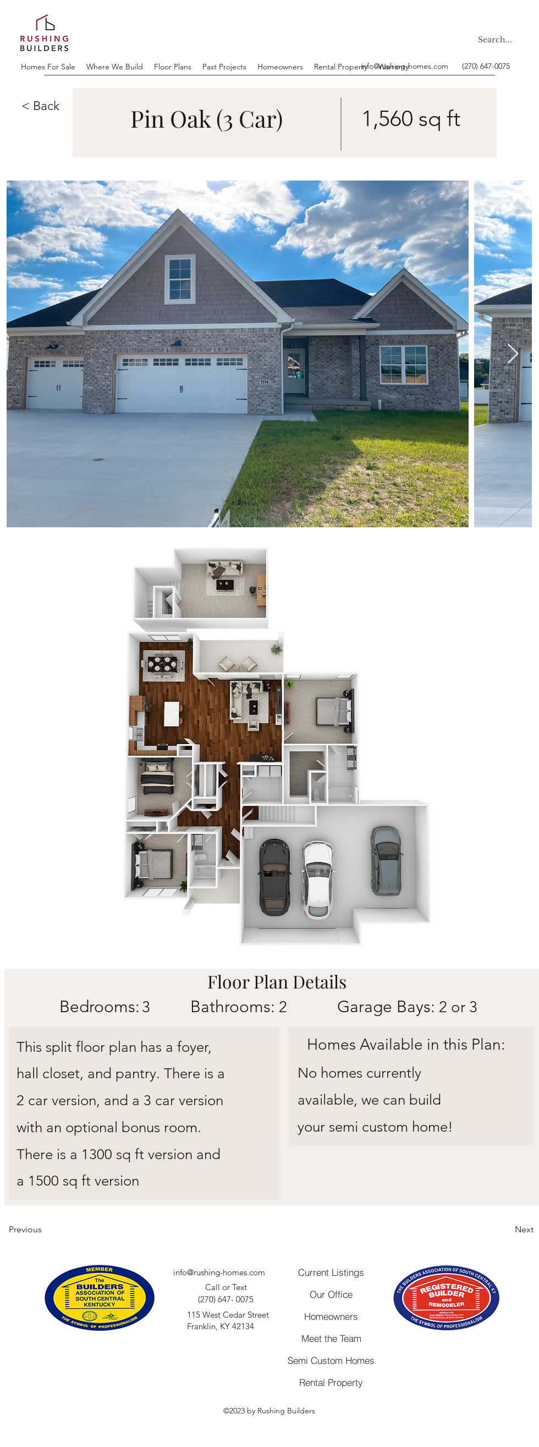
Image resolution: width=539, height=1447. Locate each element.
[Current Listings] (331, 1272)
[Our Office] (331, 1294)
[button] (42, 106)
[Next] (506, 1230)
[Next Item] (513, 354)
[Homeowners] (331, 1317)
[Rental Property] (331, 1383)
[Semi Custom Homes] (331, 1361)
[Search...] (497, 40)
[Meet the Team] (331, 1339)
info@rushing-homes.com (404, 66)
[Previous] (45, 1230)
